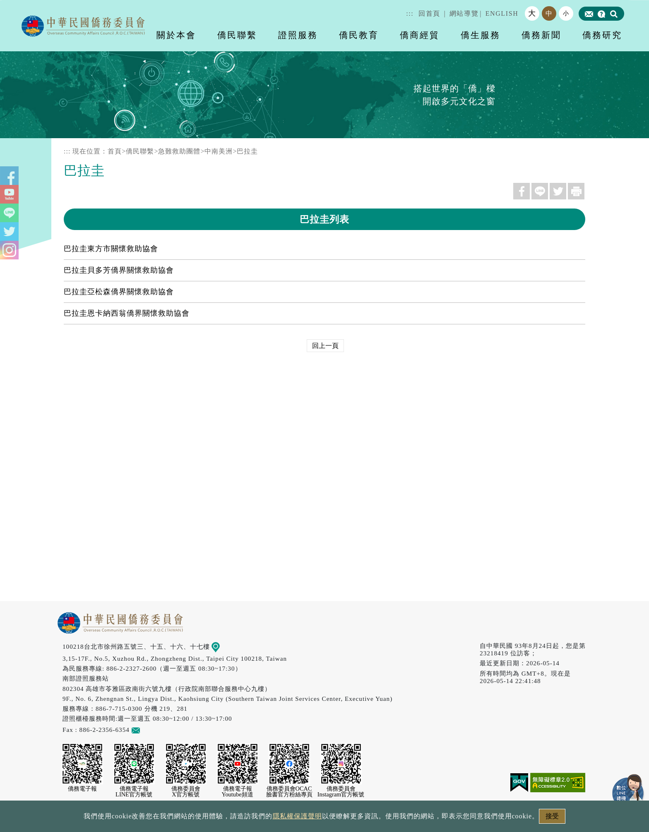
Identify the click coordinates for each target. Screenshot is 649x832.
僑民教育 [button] (359, 35)
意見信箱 (148, 729)
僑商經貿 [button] (420, 35)
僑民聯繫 (140, 151)
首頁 (115, 151)
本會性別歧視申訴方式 (435, 818)
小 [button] (566, 13)
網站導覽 (463, 13)
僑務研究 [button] (602, 35)
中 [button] (549, 13)
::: (409, 13)
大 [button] (532, 13)
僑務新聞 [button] (541, 35)
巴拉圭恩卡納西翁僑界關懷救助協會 (127, 313)
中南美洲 (218, 151)
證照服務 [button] (298, 35)
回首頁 (429, 13)
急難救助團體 (179, 151)
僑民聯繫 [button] (237, 35)
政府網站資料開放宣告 (214, 818)
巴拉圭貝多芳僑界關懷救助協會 (119, 270)
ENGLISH (502, 13)
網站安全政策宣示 (357, 818)
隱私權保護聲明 (289, 818)
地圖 (221, 646)
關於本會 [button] (176, 35)
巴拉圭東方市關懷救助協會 (111, 249)
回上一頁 (325, 345)
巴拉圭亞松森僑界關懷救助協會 (119, 292)
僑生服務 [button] (480, 35)
